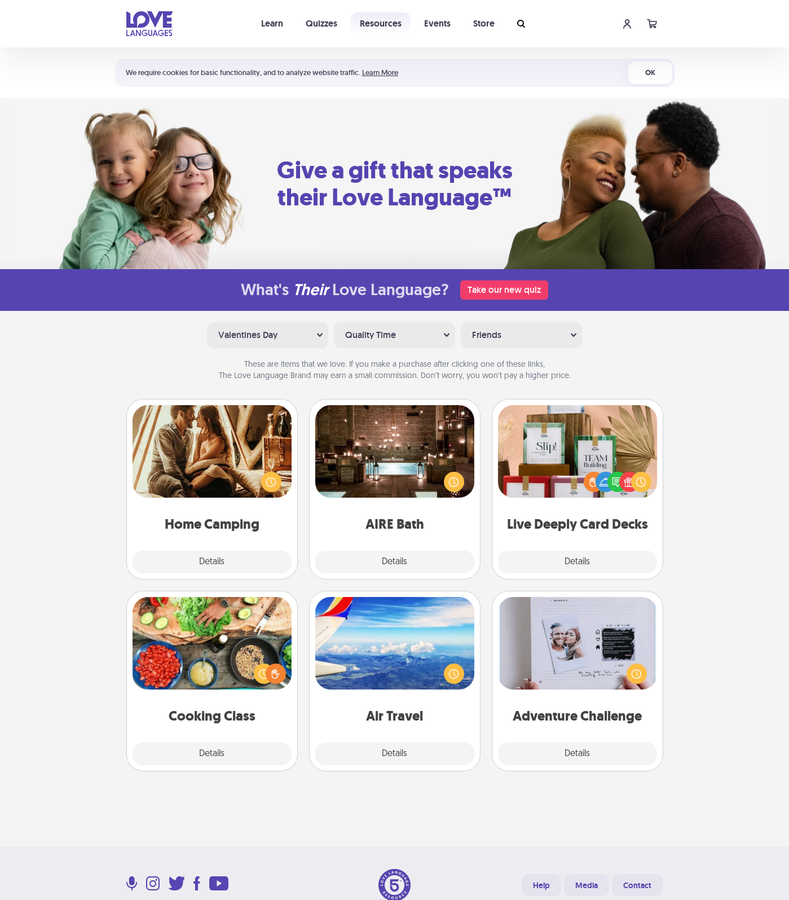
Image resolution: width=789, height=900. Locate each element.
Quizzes (321, 23)
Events (437, 23)
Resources (381, 23)
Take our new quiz (504, 290)
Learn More (380, 72)
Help (541, 885)
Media (586, 885)
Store (484, 23)
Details (211, 562)
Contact (637, 885)
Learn (272, 23)
